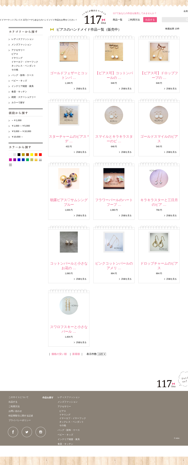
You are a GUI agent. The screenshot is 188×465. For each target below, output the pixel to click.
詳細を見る (81, 88)
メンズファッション (21, 44)
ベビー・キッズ (19, 80)
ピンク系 (10, 159)
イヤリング (17, 58)
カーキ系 (31, 159)
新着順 (76, 353)
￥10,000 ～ (17, 136)
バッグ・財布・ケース (22, 75)
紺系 (23, 159)
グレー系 (14, 154)
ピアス (14, 54)
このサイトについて (19, 397)
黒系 (19, 154)
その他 (14, 69)
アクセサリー (18, 50)
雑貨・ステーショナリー (23, 97)
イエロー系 (31, 154)
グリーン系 (27, 159)
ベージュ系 (23, 154)
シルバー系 (40, 159)
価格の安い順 (59, 353)
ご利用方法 (134, 19)
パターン (10, 164)
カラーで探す (18, 102)
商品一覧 (117, 19)
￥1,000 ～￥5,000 (20, 126)
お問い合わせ (15, 411)
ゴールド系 (36, 159)
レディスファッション (22, 39)
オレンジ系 (36, 154)
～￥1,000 (16, 120)
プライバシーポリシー (20, 420)
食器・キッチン (19, 91)
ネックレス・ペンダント (23, 65)
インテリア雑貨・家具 (22, 86)
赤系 (40, 154)
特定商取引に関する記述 (21, 415)
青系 (19, 159)
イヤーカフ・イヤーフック (24, 62)
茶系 (27, 154)
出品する (150, 19)
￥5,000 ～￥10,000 (21, 131)
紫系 (14, 159)
